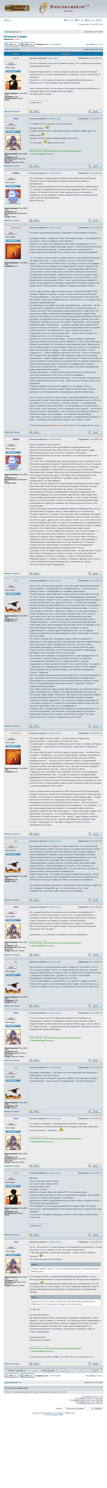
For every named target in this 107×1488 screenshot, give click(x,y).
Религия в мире (15, 36)
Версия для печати (12, 49)
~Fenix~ (56, 1357)
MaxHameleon (59, 425)
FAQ (99, 20)
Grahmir (17, 39)
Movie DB (90, 20)
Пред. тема (89, 49)
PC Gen (80, 20)
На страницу (91, 44)
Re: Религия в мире (54, 119)
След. (101, 44)
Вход (8, 20)
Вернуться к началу (12, 111)
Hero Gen (69, 20)
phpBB (48, 1413)
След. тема (98, 49)
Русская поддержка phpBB (53, 1415)
